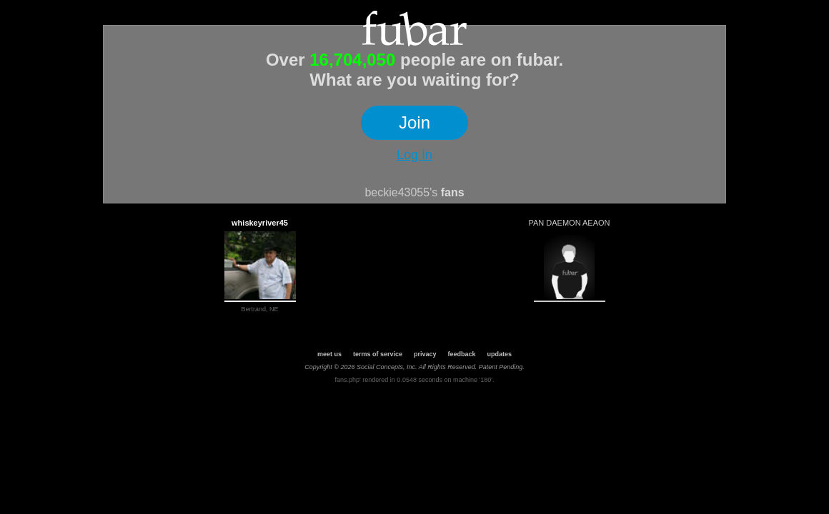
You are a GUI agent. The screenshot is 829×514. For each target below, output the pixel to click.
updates (499, 354)
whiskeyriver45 (260, 222)
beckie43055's (400, 192)
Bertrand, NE (259, 309)
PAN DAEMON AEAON (569, 222)
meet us (329, 354)
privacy (425, 354)
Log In (414, 155)
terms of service (377, 354)
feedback (462, 354)
